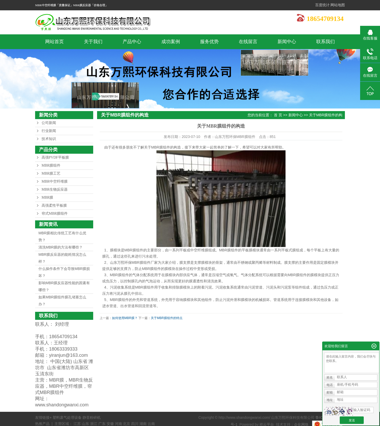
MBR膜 (47, 197)
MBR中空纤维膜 (55, 181)
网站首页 (54, 41)
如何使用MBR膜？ (125, 318)
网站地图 (337, 5)
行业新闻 (49, 131)
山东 (85, 424)
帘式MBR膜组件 (55, 213)
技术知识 (49, 139)
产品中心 (132, 41)
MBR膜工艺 (51, 173)
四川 (134, 424)
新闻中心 (287, 41)
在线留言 (248, 41)
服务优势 (209, 41)
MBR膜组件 (51, 165)
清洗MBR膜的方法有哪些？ (60, 247)
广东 (102, 424)
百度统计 (322, 5)
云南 (151, 424)
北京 (126, 424)
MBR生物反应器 (55, 189)
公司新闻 (49, 123)
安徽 (110, 424)
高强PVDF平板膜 (55, 157)
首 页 (278, 115)
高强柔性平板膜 (54, 205)
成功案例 (170, 41)
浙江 (93, 424)
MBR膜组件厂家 (145, 262)
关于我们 (93, 41)
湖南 (143, 424)
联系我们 (325, 41)
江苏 (77, 424)
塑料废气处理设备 (68, 417)
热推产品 (42, 424)
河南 (118, 424)
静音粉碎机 (92, 417)
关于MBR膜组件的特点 (167, 318)
